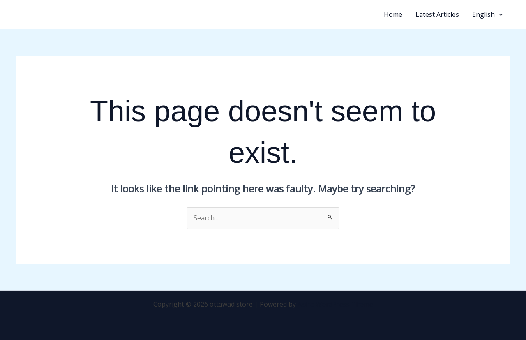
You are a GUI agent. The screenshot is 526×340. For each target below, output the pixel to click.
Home (393, 14)
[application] (499, 14)
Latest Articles (437, 14)
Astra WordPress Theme (335, 304)
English (487, 14)
